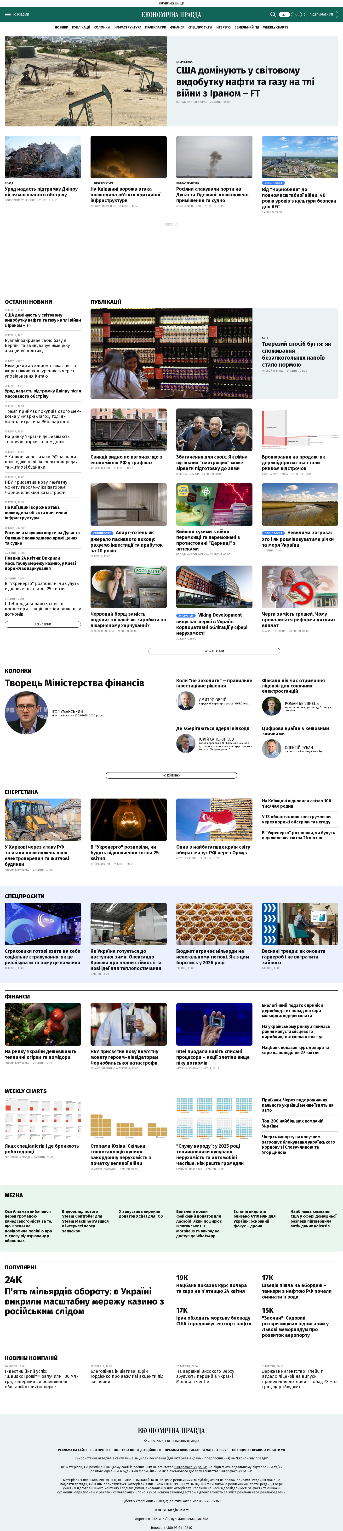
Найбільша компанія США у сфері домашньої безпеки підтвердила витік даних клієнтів (314, 1219)
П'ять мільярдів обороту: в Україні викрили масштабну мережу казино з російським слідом (84, 1301)
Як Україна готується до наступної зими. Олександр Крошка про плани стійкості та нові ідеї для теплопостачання (126, 959)
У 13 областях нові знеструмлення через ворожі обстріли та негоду (297, 819)
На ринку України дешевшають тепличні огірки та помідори (37, 439)
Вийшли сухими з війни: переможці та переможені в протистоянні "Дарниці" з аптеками (208, 540)
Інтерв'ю (223, 27)
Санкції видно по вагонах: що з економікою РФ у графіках (126, 459)
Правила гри (155, 27)
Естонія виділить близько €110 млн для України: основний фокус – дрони (255, 1219)
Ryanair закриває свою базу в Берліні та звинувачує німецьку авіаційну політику (37, 345)
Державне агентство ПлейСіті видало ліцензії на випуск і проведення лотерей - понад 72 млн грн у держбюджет (300, 1379)
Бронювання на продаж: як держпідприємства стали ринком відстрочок (293, 462)
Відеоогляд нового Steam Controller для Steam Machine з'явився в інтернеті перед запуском (85, 1221)
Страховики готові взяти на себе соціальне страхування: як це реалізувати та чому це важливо (42, 956)
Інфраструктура (127, 27)
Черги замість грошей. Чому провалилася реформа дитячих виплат (299, 619)
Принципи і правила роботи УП (258, 1450)
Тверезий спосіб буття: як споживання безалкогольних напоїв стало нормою (296, 354)
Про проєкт (100, 1450)
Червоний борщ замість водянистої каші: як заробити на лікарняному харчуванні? (128, 619)
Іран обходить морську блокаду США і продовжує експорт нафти (214, 1321)
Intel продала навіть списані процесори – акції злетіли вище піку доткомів (43, 609)
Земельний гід (246, 27)
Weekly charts (275, 27)
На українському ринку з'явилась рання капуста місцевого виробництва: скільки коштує (296, 1031)
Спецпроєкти (200, 27)
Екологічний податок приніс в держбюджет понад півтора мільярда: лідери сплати (293, 1010)
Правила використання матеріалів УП (197, 1450)
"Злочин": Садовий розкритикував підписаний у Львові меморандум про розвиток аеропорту (295, 1326)
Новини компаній (31, 1358)
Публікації (81, 27)
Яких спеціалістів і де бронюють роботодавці (42, 1149)
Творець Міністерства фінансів (74, 683)
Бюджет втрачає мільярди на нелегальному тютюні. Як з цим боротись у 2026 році (212, 956)
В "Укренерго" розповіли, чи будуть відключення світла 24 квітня (298, 835)
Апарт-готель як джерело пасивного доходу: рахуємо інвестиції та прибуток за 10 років (127, 542)
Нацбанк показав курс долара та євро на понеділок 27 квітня (295, 1050)
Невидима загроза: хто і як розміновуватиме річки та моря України (298, 539)
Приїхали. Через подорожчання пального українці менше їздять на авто (297, 1105)
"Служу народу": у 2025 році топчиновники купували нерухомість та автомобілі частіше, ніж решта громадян (210, 1154)
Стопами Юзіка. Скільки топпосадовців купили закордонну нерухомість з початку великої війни (121, 1154)
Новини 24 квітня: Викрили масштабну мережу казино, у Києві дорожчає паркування (40, 563)
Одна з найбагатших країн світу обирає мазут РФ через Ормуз (213, 850)
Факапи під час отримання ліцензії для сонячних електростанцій (293, 686)
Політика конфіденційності (137, 1450)
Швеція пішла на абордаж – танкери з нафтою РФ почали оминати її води (297, 1291)
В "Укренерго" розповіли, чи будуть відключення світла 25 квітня (42, 586)
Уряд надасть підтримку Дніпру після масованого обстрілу (41, 192)
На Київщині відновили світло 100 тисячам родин (296, 803)
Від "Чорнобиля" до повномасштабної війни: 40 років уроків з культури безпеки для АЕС (299, 198)
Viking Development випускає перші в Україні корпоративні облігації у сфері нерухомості (211, 624)
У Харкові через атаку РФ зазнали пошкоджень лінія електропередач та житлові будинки (41, 462)
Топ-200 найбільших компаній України (293, 1123)
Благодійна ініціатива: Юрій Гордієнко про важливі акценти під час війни (127, 1376)
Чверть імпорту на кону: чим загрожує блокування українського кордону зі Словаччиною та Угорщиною (298, 1144)
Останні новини (28, 302)
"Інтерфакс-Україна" (190, 1467)
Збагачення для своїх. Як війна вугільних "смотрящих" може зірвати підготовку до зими (212, 462)
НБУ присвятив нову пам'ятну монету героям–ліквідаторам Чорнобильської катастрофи (36, 487)
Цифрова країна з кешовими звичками (295, 731)
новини (61, 27)
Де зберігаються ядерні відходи (213, 728)
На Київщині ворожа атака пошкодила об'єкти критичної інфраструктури (125, 194)
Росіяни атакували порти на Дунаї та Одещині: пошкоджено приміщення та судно (212, 194)
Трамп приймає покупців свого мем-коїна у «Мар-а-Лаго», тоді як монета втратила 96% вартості (43, 416)
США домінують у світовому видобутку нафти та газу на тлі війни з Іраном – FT (245, 82)
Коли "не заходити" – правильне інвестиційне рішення (214, 683)
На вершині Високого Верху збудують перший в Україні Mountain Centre (205, 1376)
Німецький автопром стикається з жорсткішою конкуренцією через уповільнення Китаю (40, 371)
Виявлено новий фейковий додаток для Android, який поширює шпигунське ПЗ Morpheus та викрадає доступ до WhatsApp (199, 1223)
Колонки (102, 27)
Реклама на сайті (72, 1450)
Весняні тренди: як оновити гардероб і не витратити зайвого (294, 956)
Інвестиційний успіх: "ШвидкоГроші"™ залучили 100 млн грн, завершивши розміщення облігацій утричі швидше (42, 1379)
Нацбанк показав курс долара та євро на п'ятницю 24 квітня (211, 1288)
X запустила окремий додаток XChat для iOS (141, 1214)
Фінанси (177, 27)
